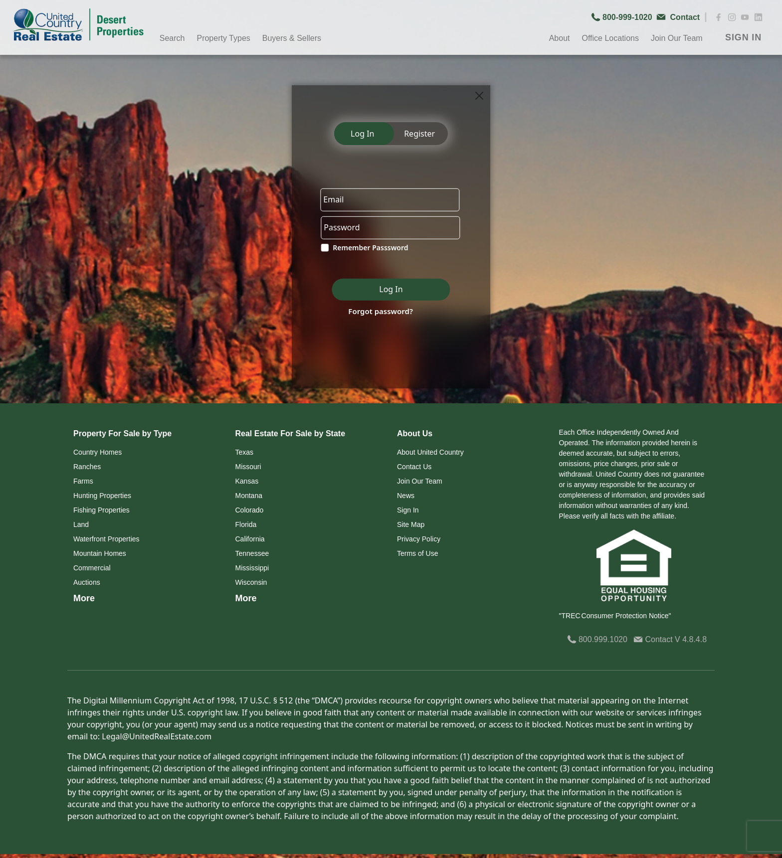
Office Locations (610, 38)
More (84, 598)
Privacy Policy (418, 539)
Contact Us (414, 467)
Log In (362, 133)
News (405, 496)
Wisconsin (251, 582)
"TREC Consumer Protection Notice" (615, 616)
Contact (654, 639)
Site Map (410, 524)
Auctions (86, 582)
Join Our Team (677, 38)
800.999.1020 (597, 639)
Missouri (248, 467)
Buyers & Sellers (291, 38)
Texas (244, 452)
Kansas (247, 481)
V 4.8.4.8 (691, 639)
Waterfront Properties (106, 539)
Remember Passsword (370, 248)
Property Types (223, 38)
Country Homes (97, 452)
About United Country (430, 452)
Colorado (249, 510)
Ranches (87, 467)
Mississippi (252, 568)
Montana (248, 496)
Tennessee (252, 553)
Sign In (408, 510)
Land (81, 524)
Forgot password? (380, 311)
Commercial (92, 568)
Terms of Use (417, 553)
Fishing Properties (101, 510)
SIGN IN (743, 37)
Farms (83, 481)
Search (172, 38)
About (559, 38)
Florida (246, 524)
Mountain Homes (99, 553)
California (250, 539)
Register (419, 133)
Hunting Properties (102, 496)
